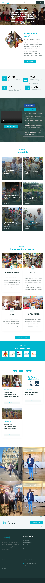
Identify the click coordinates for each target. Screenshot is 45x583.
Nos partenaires (5, 565)
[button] (24, 2)
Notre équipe (26, 546)
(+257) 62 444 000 (29, 567)
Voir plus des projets (22, 337)
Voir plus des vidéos (11, 126)
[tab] (29, 105)
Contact (4, 569)
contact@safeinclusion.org (30, 564)
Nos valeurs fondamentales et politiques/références (29, 549)
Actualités (4, 563)
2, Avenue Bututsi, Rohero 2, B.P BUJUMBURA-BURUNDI (31, 562)
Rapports (4, 567)
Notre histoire (26, 542)
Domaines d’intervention (7, 561)
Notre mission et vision (28, 544)
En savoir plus (30, 61)
